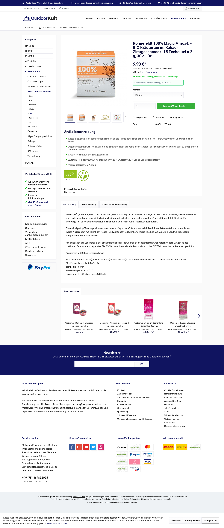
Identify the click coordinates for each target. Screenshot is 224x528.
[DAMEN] (100, 19)
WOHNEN (30, 61)
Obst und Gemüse (36, 76)
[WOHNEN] (141, 19)
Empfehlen (176, 117)
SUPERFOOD (32, 71)
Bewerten (158, 117)
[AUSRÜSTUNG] (159, 19)
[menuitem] (192, 8)
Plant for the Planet (173, 397)
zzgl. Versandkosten (149, 72)
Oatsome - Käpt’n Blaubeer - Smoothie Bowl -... (183, 324)
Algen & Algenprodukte (39, 136)
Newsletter (31, 255)
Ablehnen (176, 520)
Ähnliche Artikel (71, 291)
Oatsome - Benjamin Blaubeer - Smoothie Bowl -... (79, 324)
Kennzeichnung (89, 204)
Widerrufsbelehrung (35, 246)
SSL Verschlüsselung (126, 415)
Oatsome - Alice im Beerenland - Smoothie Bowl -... (114, 324)
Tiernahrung (33, 156)
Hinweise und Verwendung (114, 204)
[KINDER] (126, 19)
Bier (31, 100)
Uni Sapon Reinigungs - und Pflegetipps (135, 419)
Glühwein (33, 126)
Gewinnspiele (123, 408)
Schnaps (32, 105)
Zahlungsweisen (124, 393)
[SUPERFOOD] (178, 19)
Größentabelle (32, 238)
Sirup (31, 96)
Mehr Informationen (57, 523)
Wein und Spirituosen (39, 91)
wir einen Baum (195, 3)
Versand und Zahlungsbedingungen (36, 233)
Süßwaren (32, 151)
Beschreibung (69, 204)
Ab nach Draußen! (173, 401)
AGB (27, 242)
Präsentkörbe (34, 146)
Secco (31, 122)
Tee (30, 113)
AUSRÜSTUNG (33, 66)
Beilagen (31, 141)
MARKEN (30, 162)
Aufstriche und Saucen (39, 86)
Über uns (30, 227)
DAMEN (29, 45)
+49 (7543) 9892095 (35, 477)
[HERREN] (113, 19)
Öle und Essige (35, 81)
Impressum (169, 422)
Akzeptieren (210, 520)
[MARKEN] (195, 19)
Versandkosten (79, 496)
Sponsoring (122, 411)
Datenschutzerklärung (174, 426)
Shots (31, 109)
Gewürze (32, 131)
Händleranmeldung (173, 393)
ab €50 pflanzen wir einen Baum (38, 203)
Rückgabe (121, 401)
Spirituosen (33, 118)
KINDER (29, 56)
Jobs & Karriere (171, 408)
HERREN (29, 51)
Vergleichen (140, 117)
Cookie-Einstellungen (36, 223)
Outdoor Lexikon (34, 251)
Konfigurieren (192, 520)
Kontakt (121, 390)
